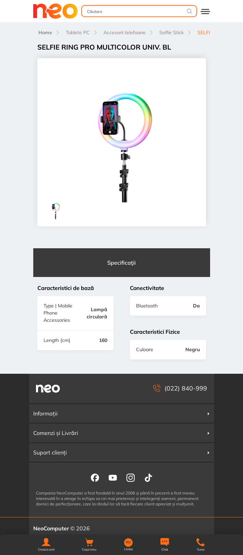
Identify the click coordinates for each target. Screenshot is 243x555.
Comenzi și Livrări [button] (121, 433)
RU (128, 542)
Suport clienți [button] (121, 452)
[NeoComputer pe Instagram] (130, 477)
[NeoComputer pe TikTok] (148, 477)
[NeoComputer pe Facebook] (95, 477)
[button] (46, 545)
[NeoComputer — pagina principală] (48, 388)
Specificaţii (121, 262)
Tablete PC (78, 32)
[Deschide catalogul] (205, 11)
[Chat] (164, 545)
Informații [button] (121, 413)
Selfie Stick (171, 32)
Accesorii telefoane (125, 32)
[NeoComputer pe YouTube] (113, 477)
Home (45, 32)
